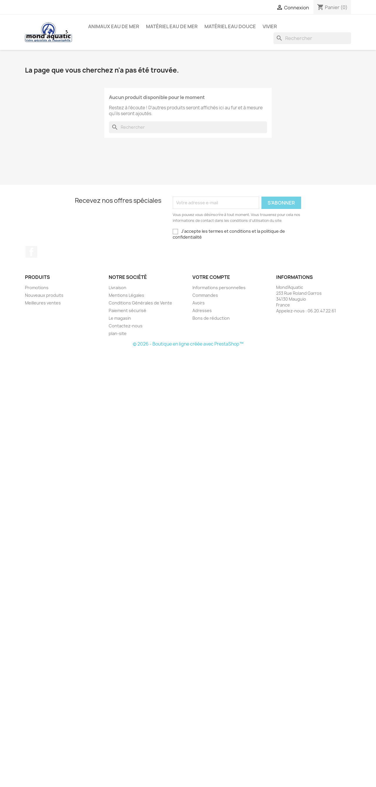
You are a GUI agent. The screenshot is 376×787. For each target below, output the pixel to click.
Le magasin (120, 318)
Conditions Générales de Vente (140, 303)
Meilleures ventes (43, 303)
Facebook (31, 252)
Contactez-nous (125, 326)
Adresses (202, 310)
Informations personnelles (219, 287)
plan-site (118, 333)
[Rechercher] (312, 38)
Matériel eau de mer (172, 26)
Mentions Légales (126, 295)
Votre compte (211, 277)
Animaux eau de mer (113, 26)
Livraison (117, 287)
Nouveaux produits (44, 295)
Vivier (270, 26)
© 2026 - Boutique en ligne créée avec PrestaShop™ (188, 344)
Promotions (36, 287)
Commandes (205, 295)
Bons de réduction (211, 318)
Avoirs (198, 303)
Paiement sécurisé (127, 310)
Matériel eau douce (230, 26)
